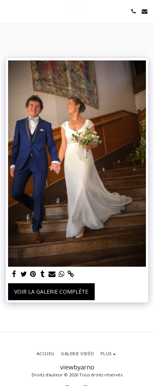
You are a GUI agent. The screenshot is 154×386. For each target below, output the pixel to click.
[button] (8, 11)
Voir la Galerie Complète (51, 291)
